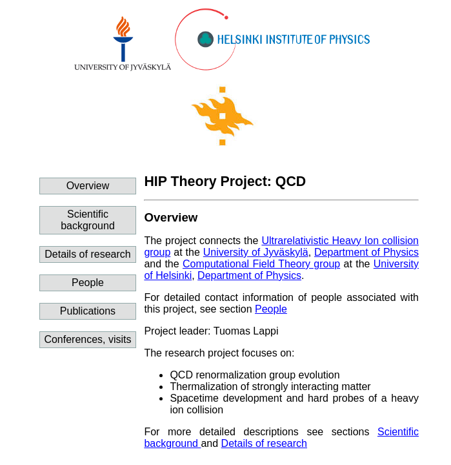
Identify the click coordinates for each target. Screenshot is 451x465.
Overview (88, 185)
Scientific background (88, 220)
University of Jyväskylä (255, 252)
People (88, 282)
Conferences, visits (87, 339)
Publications (87, 310)
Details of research (87, 254)
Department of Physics (366, 252)
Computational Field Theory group (261, 263)
